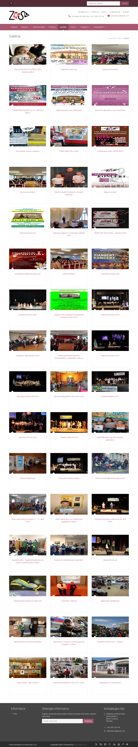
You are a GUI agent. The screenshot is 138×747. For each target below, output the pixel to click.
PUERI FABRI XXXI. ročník (69, 151)
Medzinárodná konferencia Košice (27, 642)
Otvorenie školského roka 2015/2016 (69, 396)
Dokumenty (99, 27)
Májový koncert (110, 192)
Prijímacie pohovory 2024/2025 (69, 110)
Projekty (85, 27)
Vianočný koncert (110, 560)
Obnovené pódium (27, 192)
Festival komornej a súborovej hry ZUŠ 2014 (110, 520)
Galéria (63, 27)
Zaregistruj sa (83, 12)
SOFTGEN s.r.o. (80, 745)
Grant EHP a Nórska (69, 601)
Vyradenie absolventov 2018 (27, 355)
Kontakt (126, 12)
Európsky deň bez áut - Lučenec (110, 642)
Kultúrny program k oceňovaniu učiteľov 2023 (69, 234)
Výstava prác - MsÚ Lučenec (28, 682)
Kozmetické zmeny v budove (27, 151)
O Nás (73, 27)
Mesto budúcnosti (28, 478)
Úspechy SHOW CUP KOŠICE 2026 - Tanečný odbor (28, 70)
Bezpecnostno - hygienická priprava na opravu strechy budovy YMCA (27, 561)
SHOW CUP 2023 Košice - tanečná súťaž (110, 233)
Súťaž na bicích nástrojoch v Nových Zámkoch (69, 193)
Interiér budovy (69, 274)
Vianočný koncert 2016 (110, 355)
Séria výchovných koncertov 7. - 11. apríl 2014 (28, 520)
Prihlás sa (95, 12)
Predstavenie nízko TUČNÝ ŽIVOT (110, 151)
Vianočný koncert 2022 (110, 274)
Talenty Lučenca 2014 (69, 437)
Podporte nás (115, 12)
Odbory (25, 27)
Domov (104, 12)
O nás (14, 714)
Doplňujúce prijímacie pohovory (28, 274)
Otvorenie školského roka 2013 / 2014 (69, 682)
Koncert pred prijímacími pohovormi (110, 478)
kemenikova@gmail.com (120, 16)
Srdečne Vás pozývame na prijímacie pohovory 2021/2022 (69, 316)
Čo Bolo (52, 27)
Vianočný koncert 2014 (28, 437)
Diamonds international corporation (68, 560)
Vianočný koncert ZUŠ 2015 (28, 396)
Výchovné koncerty (110, 69)
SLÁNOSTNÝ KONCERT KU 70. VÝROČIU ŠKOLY (27, 111)
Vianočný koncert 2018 (110, 315)
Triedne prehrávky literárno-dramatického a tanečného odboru (69, 356)
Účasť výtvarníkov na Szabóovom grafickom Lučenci (69, 520)
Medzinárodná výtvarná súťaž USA (28, 601)
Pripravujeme (39, 27)
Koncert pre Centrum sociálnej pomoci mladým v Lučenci (68, 643)
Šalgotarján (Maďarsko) (110, 601)
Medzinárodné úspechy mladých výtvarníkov (110, 438)
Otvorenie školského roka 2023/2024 (110, 110)
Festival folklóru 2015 (110, 396)
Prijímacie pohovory (69, 69)
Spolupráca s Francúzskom (110, 682)
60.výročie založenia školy (69, 478)
